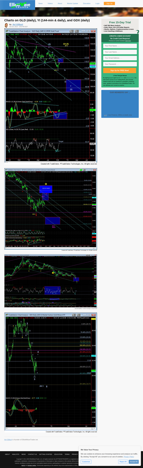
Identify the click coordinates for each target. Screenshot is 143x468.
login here (128, 40)
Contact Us (32, 454)
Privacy (75, 454)
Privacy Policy (129, 457)
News (24, 454)
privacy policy (130, 78)
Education (58, 454)
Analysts (15, 454)
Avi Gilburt (8, 440)
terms (122, 78)
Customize (86, 462)
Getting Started (45, 454)
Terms (67, 454)
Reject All (123, 462)
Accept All (133, 462)
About (7, 454)
